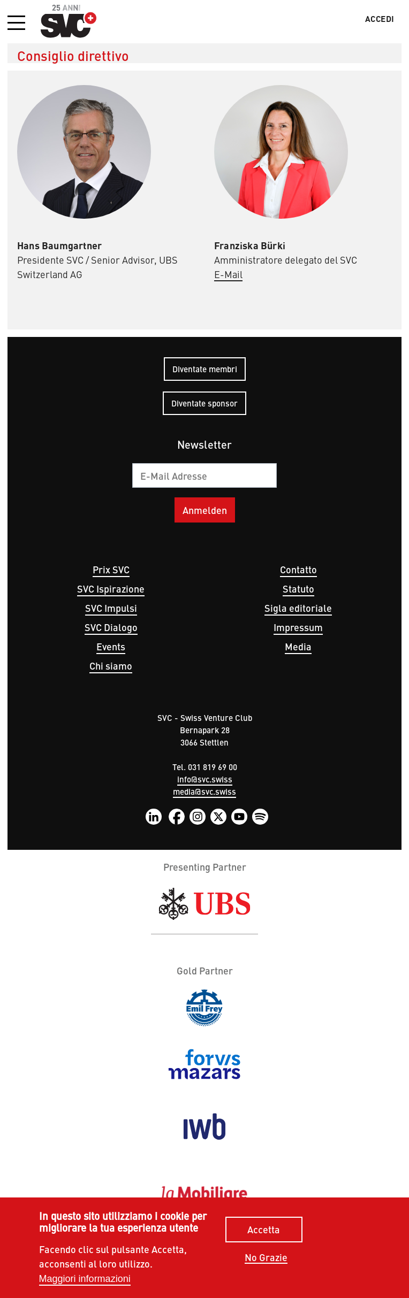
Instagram (198, 817)
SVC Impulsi (111, 608)
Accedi (380, 19)
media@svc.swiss (204, 791)
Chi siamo (110, 665)
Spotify (260, 817)
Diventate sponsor (204, 403)
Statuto (298, 588)
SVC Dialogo (111, 627)
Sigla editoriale (298, 608)
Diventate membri (204, 368)
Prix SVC (111, 569)
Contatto (298, 569)
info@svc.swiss (204, 779)
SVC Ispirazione (111, 588)
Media (298, 646)
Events (110, 646)
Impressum (298, 627)
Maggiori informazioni (85, 1278)
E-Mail (228, 274)
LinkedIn (154, 817)
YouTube (239, 817)
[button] (16, 23)
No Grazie (266, 1257)
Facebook (177, 817)
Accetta (263, 1229)
